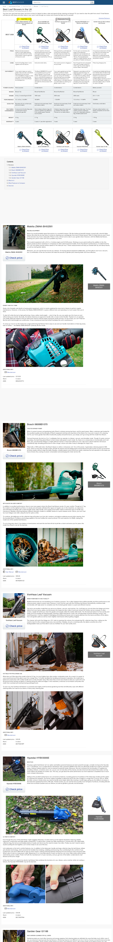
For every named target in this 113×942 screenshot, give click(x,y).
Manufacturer (10, 373)
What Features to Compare (16, 183)
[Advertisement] (29, 206)
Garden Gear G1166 (17, 178)
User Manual (8, 572)
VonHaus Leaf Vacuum (18, 172)
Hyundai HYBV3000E (18, 175)
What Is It (11, 180)
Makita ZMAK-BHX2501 (18, 167)
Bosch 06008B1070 (17, 170)
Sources (11, 185)
